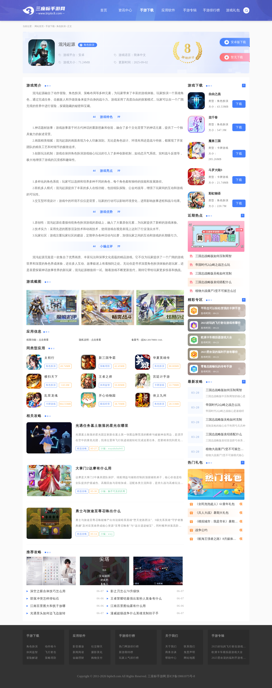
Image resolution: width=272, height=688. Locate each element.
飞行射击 (50, 652)
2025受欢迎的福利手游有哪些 (219, 351)
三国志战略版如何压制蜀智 (213, 256)
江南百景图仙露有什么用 (128, 605)
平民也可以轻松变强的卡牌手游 (220, 308)
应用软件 (168, 10)
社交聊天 (97, 646)
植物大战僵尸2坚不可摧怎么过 (215, 290)
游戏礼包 (233, 10)
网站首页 (39, 26)
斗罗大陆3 (215, 170)
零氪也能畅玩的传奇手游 (216, 366)
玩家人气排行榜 (129, 657)
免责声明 (189, 652)
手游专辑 (190, 10)
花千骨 (213, 117)
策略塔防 (50, 657)
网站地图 (189, 657)
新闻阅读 (78, 652)
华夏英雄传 (161, 357)
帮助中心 (171, 657)
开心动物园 (107, 395)
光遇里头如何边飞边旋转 (48, 613)
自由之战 (215, 94)
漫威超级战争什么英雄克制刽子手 (134, 613)
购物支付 (97, 657)
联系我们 (189, 646)
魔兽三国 (215, 141)
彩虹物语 (215, 193)
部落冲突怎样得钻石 (44, 598)
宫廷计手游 (161, 376)
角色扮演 (61, 26)
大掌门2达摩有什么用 (94, 468)
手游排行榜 (211, 10)
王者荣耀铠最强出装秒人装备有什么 (136, 598)
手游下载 (147, 10)
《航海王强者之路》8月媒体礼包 (217, 538)
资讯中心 (125, 10)
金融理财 (78, 657)
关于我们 (171, 646)
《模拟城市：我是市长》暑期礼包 (218, 521)
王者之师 (105, 376)
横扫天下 (51, 376)
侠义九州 (160, 395)
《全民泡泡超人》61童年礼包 (215, 504)
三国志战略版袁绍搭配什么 (213, 282)
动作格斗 (50, 646)
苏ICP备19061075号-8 (181, 676)
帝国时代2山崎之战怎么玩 (212, 264)
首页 (103, 10)
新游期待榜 (126, 652)
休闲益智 (32, 652)
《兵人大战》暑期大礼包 (212, 512)
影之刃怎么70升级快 (125, 591)
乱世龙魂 (51, 395)
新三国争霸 (107, 357)
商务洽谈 (171, 652)
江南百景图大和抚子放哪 (48, 605)
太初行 (49, 357)
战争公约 (201, 530)
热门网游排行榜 (129, 646)
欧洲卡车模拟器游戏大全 (216, 337)
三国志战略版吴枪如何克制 (213, 273)
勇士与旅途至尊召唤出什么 (98, 511)
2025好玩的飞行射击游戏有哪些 (220, 322)
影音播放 (78, 646)
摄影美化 (97, 652)
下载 (239, 103)
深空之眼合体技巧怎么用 (48, 591)
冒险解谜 (32, 657)
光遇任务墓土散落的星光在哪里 (102, 426)
